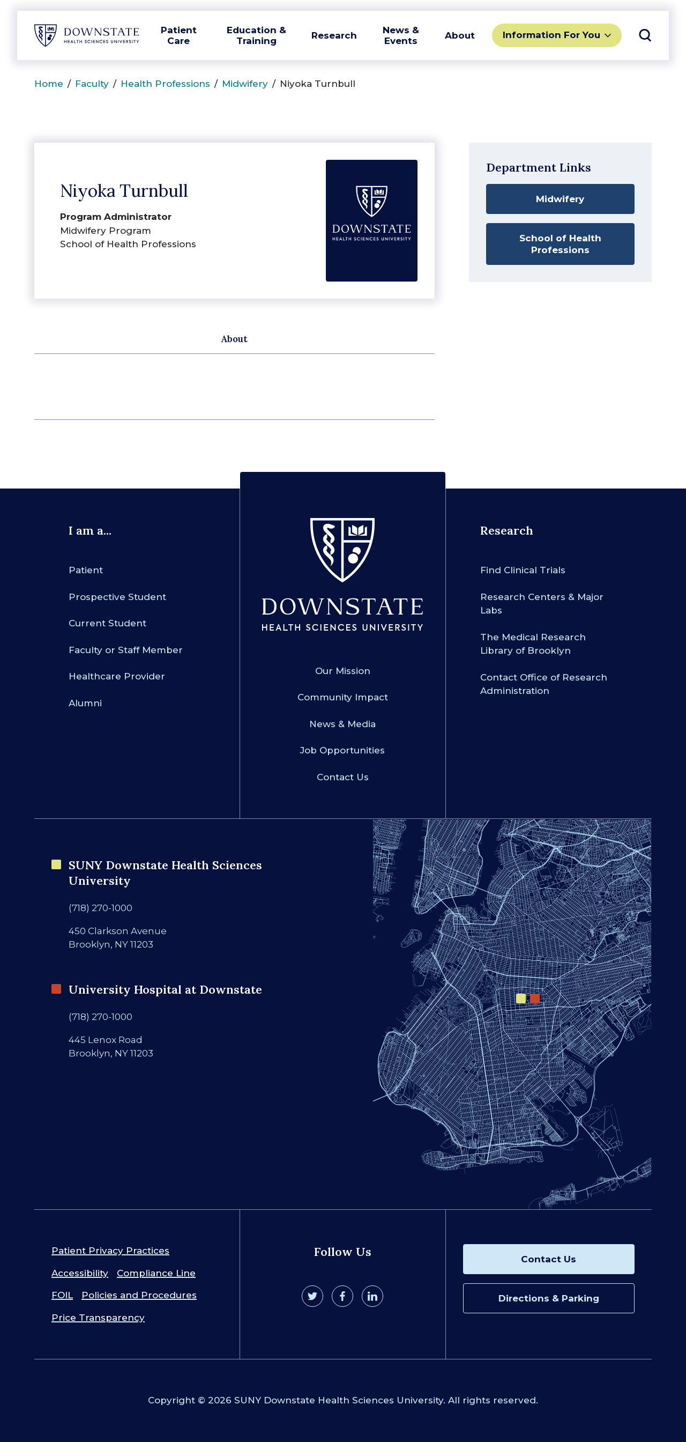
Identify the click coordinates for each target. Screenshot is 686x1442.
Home (48, 83)
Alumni (85, 703)
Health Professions (165, 83)
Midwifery (245, 83)
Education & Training (256, 35)
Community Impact (342, 697)
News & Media (342, 724)
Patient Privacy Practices (110, 1250)
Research (334, 35)
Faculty (92, 83)
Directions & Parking (548, 1298)
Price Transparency (98, 1317)
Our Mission (342, 670)
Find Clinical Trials (522, 570)
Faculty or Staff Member (126, 650)
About (460, 35)
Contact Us (343, 777)
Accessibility (79, 1273)
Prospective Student (117, 596)
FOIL (62, 1295)
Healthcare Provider (117, 676)
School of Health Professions (560, 244)
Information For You (551, 34)
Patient (86, 570)
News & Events (401, 35)
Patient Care (179, 35)
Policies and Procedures (139, 1295)
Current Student (107, 623)
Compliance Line (156, 1273)
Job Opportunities (342, 750)
